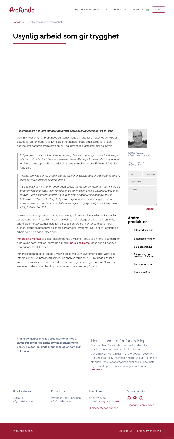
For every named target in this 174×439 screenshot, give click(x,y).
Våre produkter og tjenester (87, 9)
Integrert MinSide (143, 230)
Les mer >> (97, 369)
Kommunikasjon (143, 264)
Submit (150, 208)
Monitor (29, 238)
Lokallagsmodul (143, 247)
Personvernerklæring (148, 430)
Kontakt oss (136, 9)
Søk (157, 9)
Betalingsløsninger (144, 238)
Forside (17, 21)
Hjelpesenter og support (103, 408)
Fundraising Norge (78, 242)
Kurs (108, 9)
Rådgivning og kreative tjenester (144, 255)
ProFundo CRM (142, 272)
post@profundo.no (109, 401)
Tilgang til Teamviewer (140, 405)
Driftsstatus (125, 430)
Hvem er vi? (120, 9)
